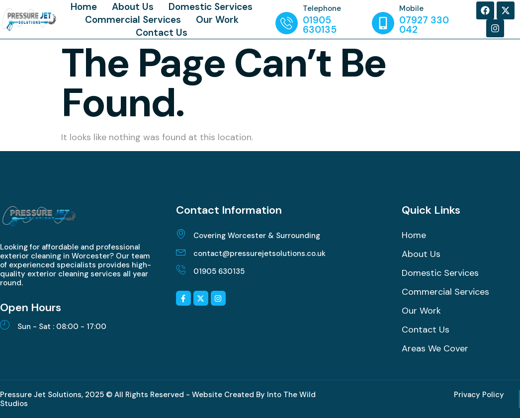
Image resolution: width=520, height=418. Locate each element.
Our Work (217, 19)
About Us (133, 6)
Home (84, 6)
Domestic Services (211, 6)
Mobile (411, 8)
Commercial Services (133, 19)
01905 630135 (219, 271)
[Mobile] (383, 23)
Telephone (322, 8)
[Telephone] (286, 23)
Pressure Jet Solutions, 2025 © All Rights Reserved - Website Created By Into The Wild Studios (158, 399)
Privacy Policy (479, 395)
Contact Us (161, 32)
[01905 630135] (181, 269)
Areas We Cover (435, 348)
